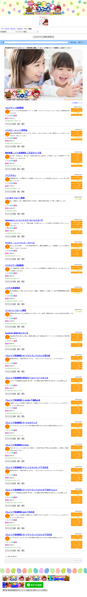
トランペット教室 (76, 184)
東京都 (7, 29)
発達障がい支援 (76, 221)
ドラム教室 (76, 188)
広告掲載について (77, 103)
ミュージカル (76, 255)
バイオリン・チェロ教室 (77, 110)
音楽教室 (19, 29)
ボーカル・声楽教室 (76, 139)
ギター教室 (76, 133)
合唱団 (76, 251)
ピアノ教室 (76, 109)
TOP (2, 29)
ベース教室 (76, 159)
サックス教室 (76, 165)
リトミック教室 (76, 154)
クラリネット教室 (76, 114)
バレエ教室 (76, 233)
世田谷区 (13, 29)
